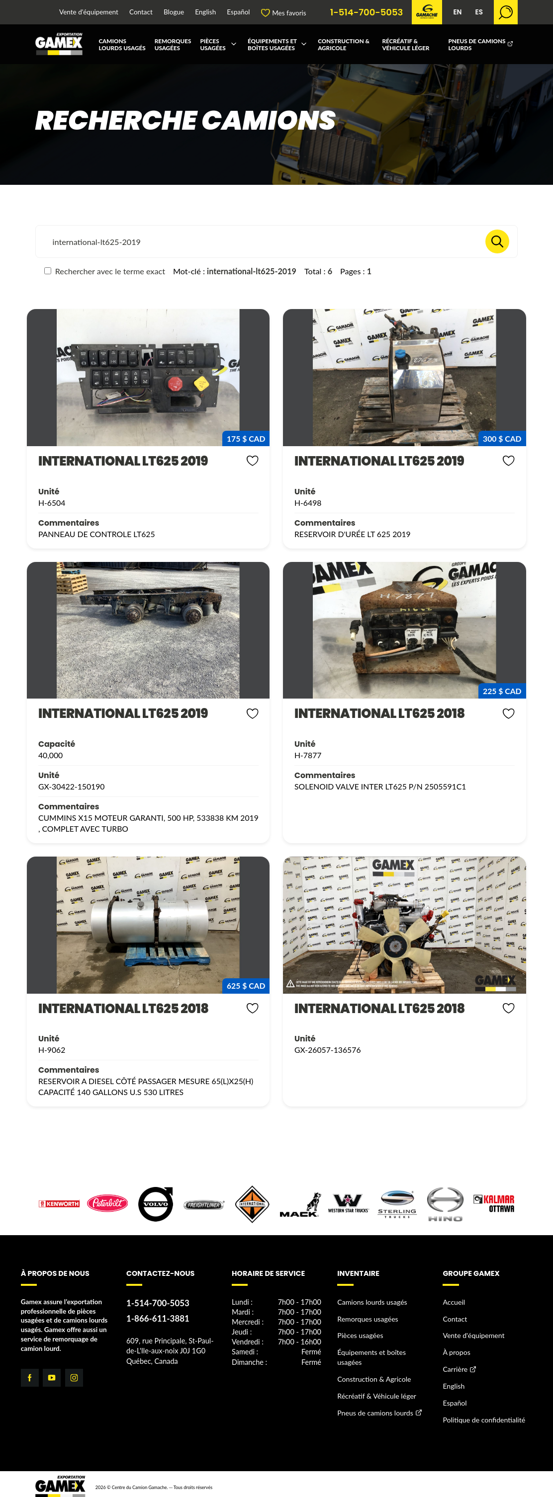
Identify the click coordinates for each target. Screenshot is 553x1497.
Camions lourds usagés (121, 44)
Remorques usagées (173, 44)
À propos (456, 1349)
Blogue (174, 12)
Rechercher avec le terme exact (104, 271)
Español (238, 12)
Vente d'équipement (88, 12)
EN (457, 12)
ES (478, 12)
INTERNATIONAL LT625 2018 (367, 713)
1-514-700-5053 (366, 12)
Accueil (453, 1301)
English (205, 12)
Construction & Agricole (343, 44)
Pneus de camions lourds (476, 44)
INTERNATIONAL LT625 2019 (111, 461)
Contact (141, 12)
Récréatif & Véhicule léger (405, 44)
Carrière (454, 1365)
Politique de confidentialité (482, 1413)
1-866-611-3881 (156, 1316)
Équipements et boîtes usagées (272, 44)
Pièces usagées (212, 44)
